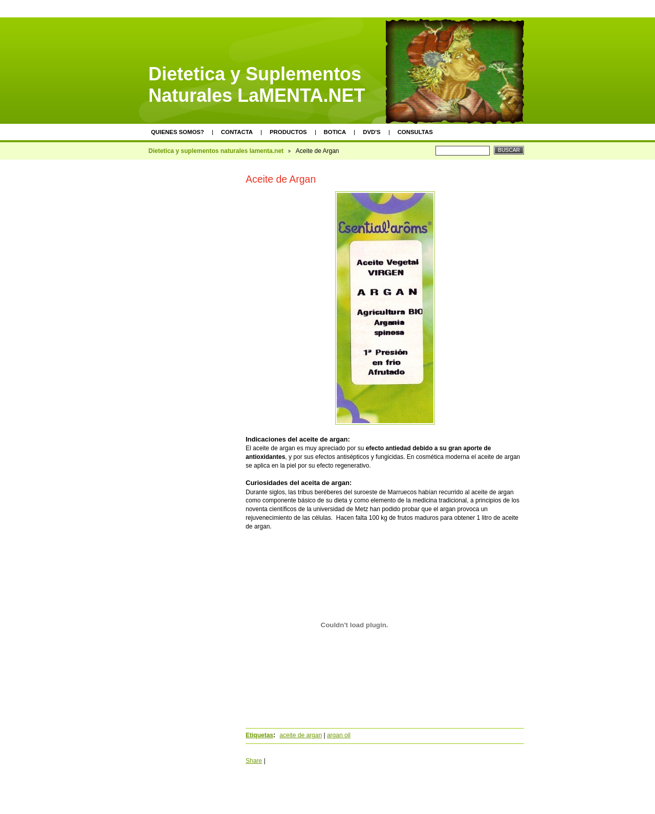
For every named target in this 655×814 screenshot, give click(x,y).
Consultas (415, 132)
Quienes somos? (177, 132)
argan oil (339, 735)
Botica (335, 132)
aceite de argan (300, 735)
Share (254, 760)
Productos (288, 132)
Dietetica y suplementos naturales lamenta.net (215, 151)
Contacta (237, 132)
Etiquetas (259, 735)
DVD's (371, 132)
